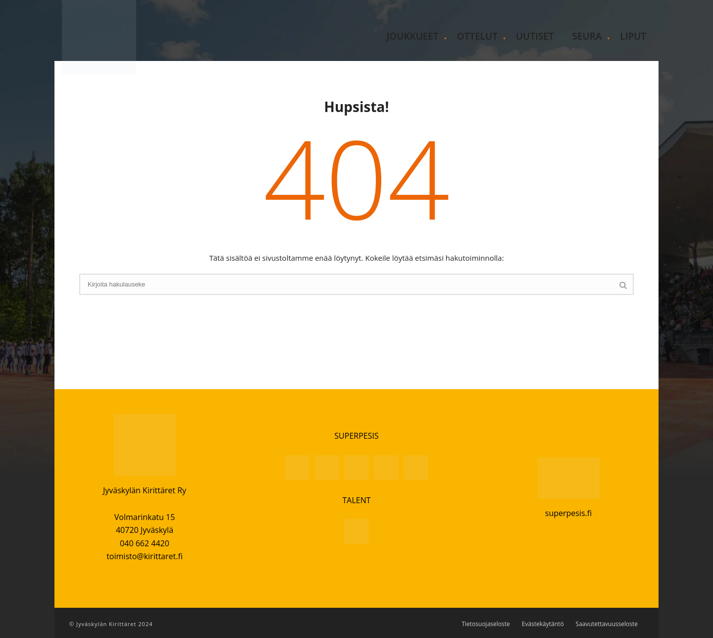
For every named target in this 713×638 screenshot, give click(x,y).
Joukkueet (413, 36)
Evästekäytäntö (543, 624)
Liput (633, 36)
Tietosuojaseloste (485, 624)
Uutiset (535, 36)
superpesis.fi (568, 513)
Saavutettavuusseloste (607, 624)
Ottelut (477, 36)
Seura (587, 36)
